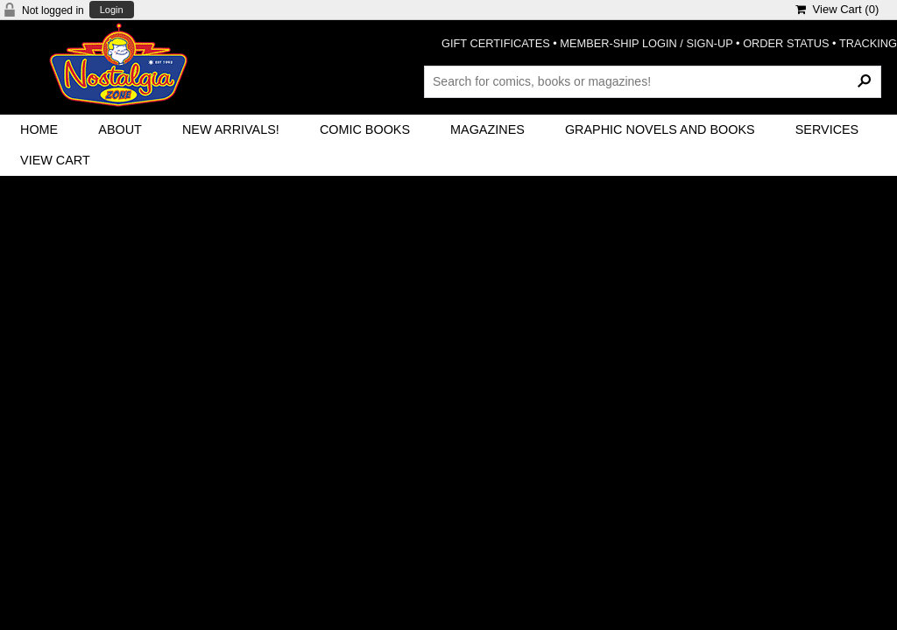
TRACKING (868, 43)
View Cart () (837, 9)
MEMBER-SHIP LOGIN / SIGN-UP (646, 43)
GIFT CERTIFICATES (495, 43)
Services (827, 129)
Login (112, 10)
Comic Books (365, 129)
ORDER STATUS (786, 43)
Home (39, 129)
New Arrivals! (230, 129)
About (120, 129)
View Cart (55, 160)
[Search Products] (652, 81)
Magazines (487, 129)
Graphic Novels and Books (660, 129)
